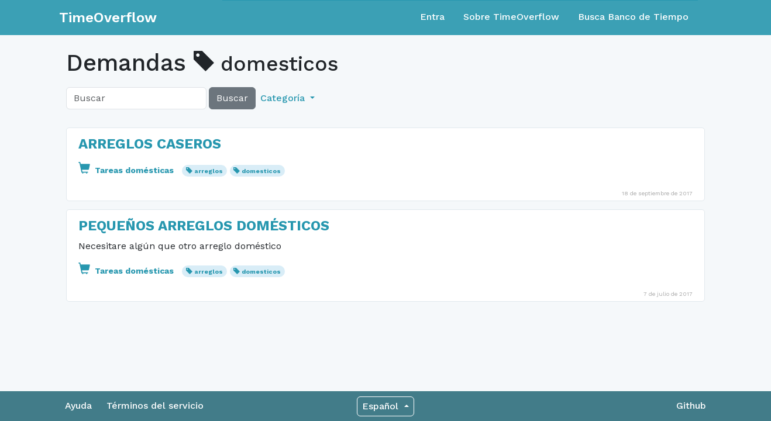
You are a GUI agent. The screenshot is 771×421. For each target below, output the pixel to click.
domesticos (261, 171)
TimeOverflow (108, 17)
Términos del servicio (155, 405)
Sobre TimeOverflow (511, 16)
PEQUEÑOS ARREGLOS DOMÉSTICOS (203, 226)
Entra (432, 16)
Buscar (232, 97)
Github (691, 405)
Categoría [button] (284, 97)
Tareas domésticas (127, 170)
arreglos (208, 171)
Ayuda (78, 405)
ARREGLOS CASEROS (149, 144)
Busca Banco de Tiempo (633, 16)
